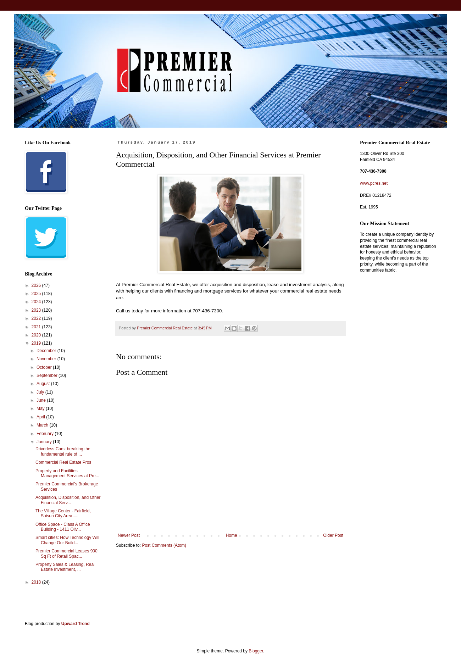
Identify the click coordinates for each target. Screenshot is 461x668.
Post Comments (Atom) (164, 545)
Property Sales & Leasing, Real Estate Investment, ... (65, 567)
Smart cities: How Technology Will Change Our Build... (67, 540)
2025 (37, 293)
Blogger (256, 650)
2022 (37, 318)
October (45, 367)
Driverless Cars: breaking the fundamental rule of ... (62, 451)
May (41, 408)
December (47, 350)
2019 (37, 343)
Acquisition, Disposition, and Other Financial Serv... (67, 500)
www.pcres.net (374, 183)
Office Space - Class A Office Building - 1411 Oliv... (62, 527)
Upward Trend (75, 623)
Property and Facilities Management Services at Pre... (67, 473)
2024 (37, 301)
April (41, 416)
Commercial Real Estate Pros (63, 462)
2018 (37, 582)
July (41, 392)
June (42, 400)
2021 (37, 326)
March (43, 425)
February (46, 433)
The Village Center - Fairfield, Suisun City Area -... (63, 513)
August (44, 383)
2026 (37, 285)
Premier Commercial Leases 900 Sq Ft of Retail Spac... (66, 553)
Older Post (333, 535)
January (45, 441)
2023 (37, 310)
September (48, 375)
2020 (37, 335)
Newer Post (129, 535)
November (47, 358)
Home (231, 535)
